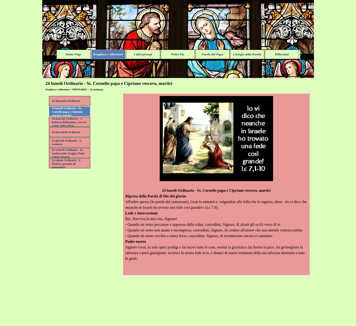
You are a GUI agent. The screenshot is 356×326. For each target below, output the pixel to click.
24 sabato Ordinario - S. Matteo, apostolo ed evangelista (66, 164)
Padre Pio (177, 54)
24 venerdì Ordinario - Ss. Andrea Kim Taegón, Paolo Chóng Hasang (68, 153)
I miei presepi (143, 54)
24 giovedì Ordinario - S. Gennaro (67, 142)
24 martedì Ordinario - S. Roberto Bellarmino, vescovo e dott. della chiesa (69, 122)
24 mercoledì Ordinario (66, 132)
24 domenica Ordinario (66, 101)
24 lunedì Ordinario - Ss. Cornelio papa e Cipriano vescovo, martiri (67, 112)
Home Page (73, 54)
